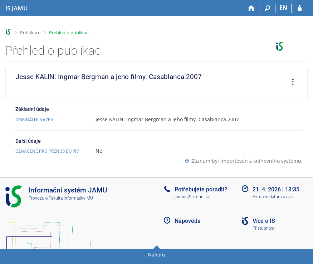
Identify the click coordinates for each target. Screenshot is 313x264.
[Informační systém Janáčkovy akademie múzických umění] (16, 8)
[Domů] (251, 8)
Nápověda (188, 220)
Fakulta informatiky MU (71, 198)
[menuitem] (290, 82)
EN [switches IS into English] (283, 7)
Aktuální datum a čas (273, 196)
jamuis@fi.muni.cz (192, 196)
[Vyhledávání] (267, 8)
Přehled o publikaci (69, 32)
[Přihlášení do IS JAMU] (300, 8)
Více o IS (264, 220)
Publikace (30, 32)
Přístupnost (264, 228)
